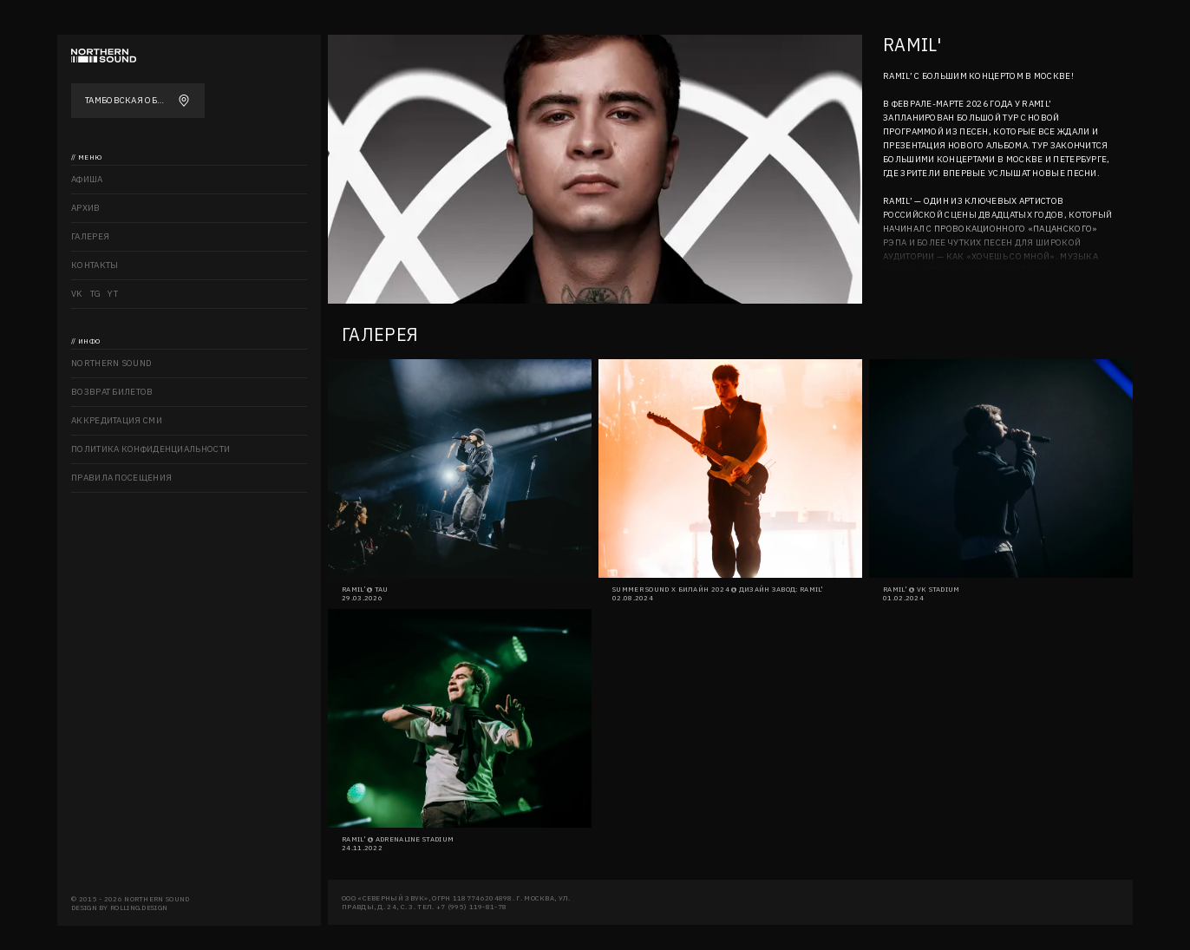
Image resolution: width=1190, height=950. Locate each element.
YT (113, 293)
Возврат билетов (112, 391)
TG (95, 293)
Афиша (87, 179)
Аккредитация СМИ (116, 420)
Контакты (94, 265)
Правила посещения (121, 477)
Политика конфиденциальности (150, 449)
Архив (86, 207)
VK (77, 293)
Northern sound (111, 363)
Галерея (90, 236)
